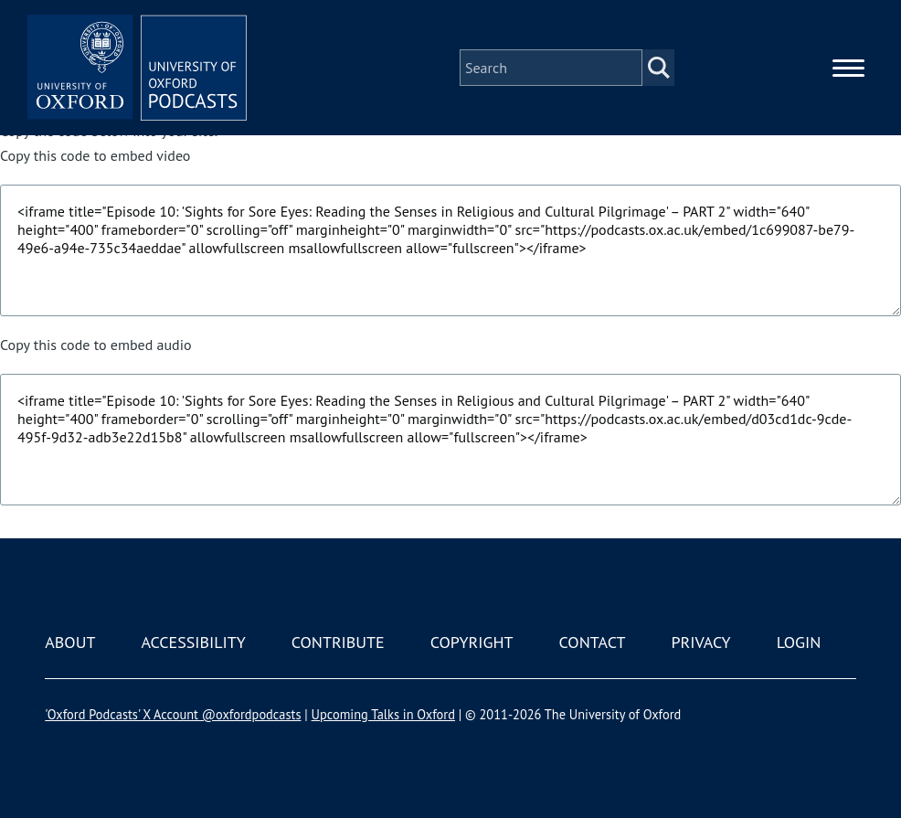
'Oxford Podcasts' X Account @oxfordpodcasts (173, 714)
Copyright (472, 642)
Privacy (700, 642)
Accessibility (193, 642)
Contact (592, 642)
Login (799, 642)
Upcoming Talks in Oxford (383, 714)
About (70, 642)
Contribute (338, 642)
